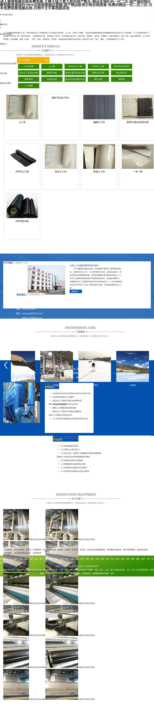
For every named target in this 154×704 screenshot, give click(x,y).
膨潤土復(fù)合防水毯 (75, 73)
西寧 (143, 559)
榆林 (133, 559)
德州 (21, 559)
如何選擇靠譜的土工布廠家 (63, 397)
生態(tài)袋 (52, 79)
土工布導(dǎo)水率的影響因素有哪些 (75, 457)
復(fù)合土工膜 (75, 66)
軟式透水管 (121, 73)
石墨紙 (28, 550)
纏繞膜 (60, 550)
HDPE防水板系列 (121, 66)
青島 (117, 559)
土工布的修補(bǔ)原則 (69, 446)
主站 (11, 559)
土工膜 (52, 66)
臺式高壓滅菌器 (129, 550)
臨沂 (16, 559)
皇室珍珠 (75, 550)
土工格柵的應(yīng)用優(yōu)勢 (73, 464)
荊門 (62, 559)
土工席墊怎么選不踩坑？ (70, 450)
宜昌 (107, 559)
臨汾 (5, 562)
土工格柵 (29, 86)
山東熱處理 (36, 553)
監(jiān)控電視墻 (49, 550)
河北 (36, 559)
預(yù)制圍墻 (19, 550)
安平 (46, 559)
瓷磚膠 (67, 550)
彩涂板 (82, 550)
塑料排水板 (52, 73)
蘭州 (138, 559)
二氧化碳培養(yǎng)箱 (22, 553)
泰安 (31, 559)
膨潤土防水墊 (98, 73)
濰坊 (123, 559)
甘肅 (97, 559)
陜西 (51, 559)
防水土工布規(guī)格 (28, 73)
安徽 (77, 559)
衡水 (41, 559)
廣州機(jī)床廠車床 (114, 550)
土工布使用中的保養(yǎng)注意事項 (75, 471)
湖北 (56, 559)
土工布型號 (28, 66)
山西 (72, 559)
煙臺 (128, 559)
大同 (148, 559)
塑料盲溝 (29, 79)
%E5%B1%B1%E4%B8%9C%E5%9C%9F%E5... (72, 393)
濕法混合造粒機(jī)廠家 (96, 550)
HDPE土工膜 (98, 66)
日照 (26, 559)
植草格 (121, 79)
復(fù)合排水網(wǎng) (75, 79)
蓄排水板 (98, 79)
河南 (67, 559)
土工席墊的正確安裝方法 (62, 415)
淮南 (112, 559)
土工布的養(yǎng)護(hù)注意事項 (74, 468)
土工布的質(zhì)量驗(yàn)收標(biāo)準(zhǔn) (70, 419)
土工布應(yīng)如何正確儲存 (72, 460)
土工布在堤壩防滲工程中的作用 (65, 404)
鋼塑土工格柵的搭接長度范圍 (64, 408)
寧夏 (102, 559)
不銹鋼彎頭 (37, 550)
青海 (82, 559)
